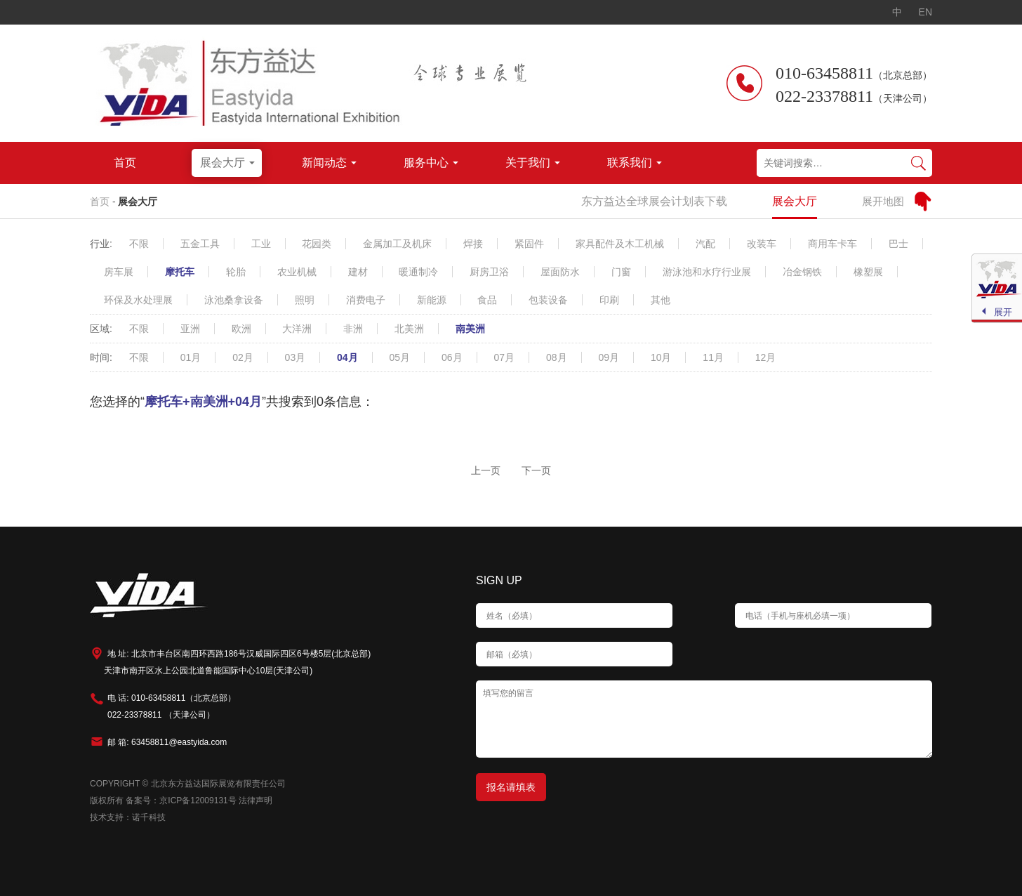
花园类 (316, 243)
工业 (261, 243)
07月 (504, 357)
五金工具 (200, 243)
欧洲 (241, 328)
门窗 (621, 271)
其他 (660, 299)
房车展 (118, 271)
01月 (190, 357)
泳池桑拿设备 (233, 299)
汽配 (705, 243)
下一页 (536, 470)
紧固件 (529, 243)
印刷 (609, 299)
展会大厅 (137, 201)
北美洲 (409, 328)
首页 (99, 201)
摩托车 (179, 271)
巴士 (898, 243)
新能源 (431, 299)
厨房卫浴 (489, 271)
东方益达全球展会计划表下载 (654, 201)
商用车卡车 (832, 243)
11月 (713, 357)
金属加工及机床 (397, 243)
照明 (304, 299)
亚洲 (190, 328)
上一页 (485, 470)
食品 (487, 299)
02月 (242, 357)
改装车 (761, 243)
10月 (661, 357)
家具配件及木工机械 (620, 243)
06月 (452, 357)
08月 (556, 357)
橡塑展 (868, 271)
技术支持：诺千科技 (128, 817)
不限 (139, 243)
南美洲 (470, 328)
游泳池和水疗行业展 (707, 271)
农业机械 (297, 271)
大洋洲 (297, 328)
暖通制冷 (418, 271)
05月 (400, 357)
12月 (765, 357)
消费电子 (365, 299)
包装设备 (548, 299)
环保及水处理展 (138, 299)
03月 (295, 357)
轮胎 (236, 271)
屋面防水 (560, 271)
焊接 (473, 243)
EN (925, 12)
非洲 (353, 328)
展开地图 (883, 201)
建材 (358, 271)
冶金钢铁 (802, 271)
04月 (347, 357)
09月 (608, 357)
